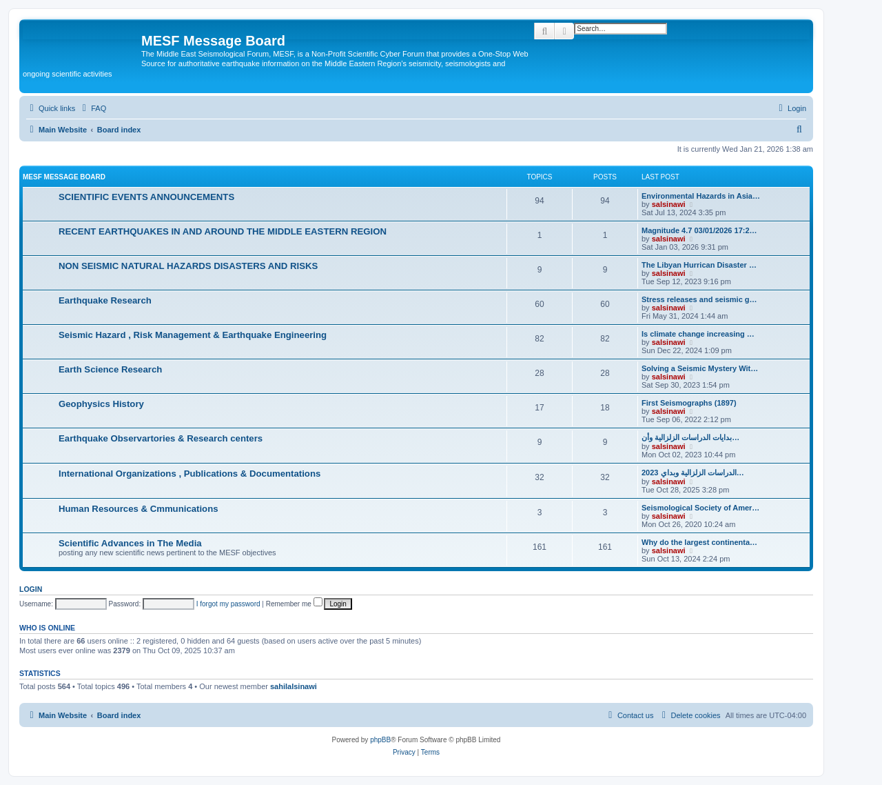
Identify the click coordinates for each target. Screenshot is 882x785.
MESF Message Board (64, 177)
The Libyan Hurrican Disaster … (699, 265)
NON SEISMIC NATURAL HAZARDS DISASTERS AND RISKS (188, 266)
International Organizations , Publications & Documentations (189, 473)
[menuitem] (92, 108)
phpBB (380, 740)
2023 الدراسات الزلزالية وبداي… (693, 472)
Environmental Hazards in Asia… (701, 196)
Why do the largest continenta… (699, 542)
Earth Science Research (110, 369)
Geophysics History (101, 404)
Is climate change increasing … (698, 334)
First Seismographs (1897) (689, 403)
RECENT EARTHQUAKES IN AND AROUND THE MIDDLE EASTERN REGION (223, 231)
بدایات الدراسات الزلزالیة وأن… (690, 437)
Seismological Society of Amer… (700, 508)
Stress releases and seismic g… (699, 299)
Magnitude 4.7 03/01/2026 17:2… (699, 230)
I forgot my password (228, 604)
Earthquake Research (105, 300)
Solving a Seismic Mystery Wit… (700, 368)
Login (30, 589)
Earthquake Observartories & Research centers (161, 438)
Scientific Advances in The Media (130, 543)
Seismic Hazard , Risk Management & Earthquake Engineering (193, 335)
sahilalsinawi (293, 686)
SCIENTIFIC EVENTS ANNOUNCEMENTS (146, 197)
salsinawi (669, 204)
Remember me (294, 604)
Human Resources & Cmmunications (138, 509)
